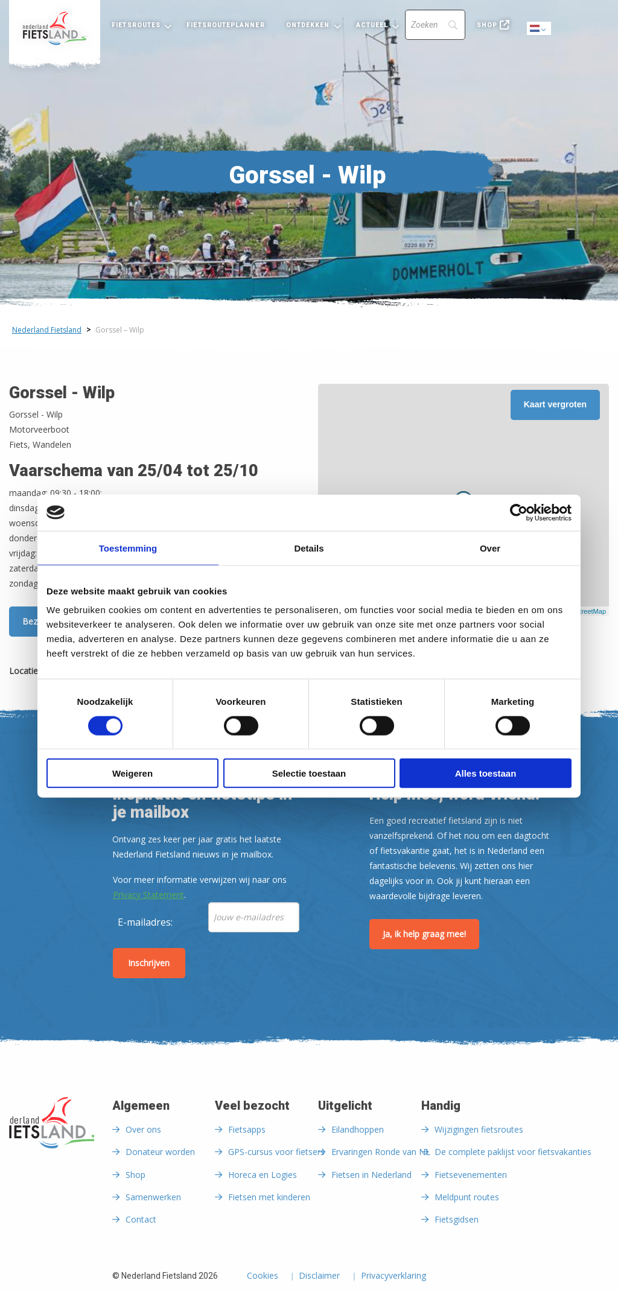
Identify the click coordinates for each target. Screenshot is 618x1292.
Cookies (262, 1276)
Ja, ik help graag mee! (424, 934)
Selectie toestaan (309, 773)
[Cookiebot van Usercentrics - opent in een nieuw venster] (519, 512)
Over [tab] (490, 548)
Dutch (539, 29)
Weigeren (132, 773)
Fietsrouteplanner (225, 25)
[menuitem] (54, 28)
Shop (487, 25)
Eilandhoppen (357, 1129)
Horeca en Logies (262, 1174)
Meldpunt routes (467, 1197)
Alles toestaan (486, 773)
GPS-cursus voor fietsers (276, 1151)
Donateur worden (160, 1151)
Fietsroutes (136, 25)
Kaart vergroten (555, 404)
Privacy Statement (148, 894)
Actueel (372, 25)
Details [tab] (308, 548)
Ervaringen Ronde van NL (380, 1151)
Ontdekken (308, 25)
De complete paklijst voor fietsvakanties (513, 1151)
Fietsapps (247, 1129)
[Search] (435, 25)
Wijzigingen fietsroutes (479, 1129)
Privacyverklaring (393, 1276)
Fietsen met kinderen (269, 1197)
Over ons (143, 1129)
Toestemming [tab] (128, 548)
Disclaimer (319, 1276)
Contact (141, 1219)
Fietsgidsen (457, 1219)
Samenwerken (153, 1197)
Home (54, 28)
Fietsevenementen (471, 1174)
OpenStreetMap (582, 611)
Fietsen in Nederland (371, 1174)
